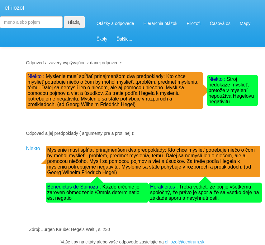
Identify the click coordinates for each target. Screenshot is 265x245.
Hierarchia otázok (160, 23)
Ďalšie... (124, 39)
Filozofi (193, 23)
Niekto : (36, 76)
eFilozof (14, 8)
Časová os (220, 23)
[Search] (31, 22)
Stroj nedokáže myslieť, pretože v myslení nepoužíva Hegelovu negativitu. (231, 90)
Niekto (33, 148)
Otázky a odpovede (115, 23)
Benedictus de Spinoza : (74, 186)
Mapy (245, 23)
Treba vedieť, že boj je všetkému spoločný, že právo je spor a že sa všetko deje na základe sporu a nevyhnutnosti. (204, 192)
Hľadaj (74, 22)
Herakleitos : (164, 186)
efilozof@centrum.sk (185, 241)
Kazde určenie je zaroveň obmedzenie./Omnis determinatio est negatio (93, 192)
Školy (102, 39)
